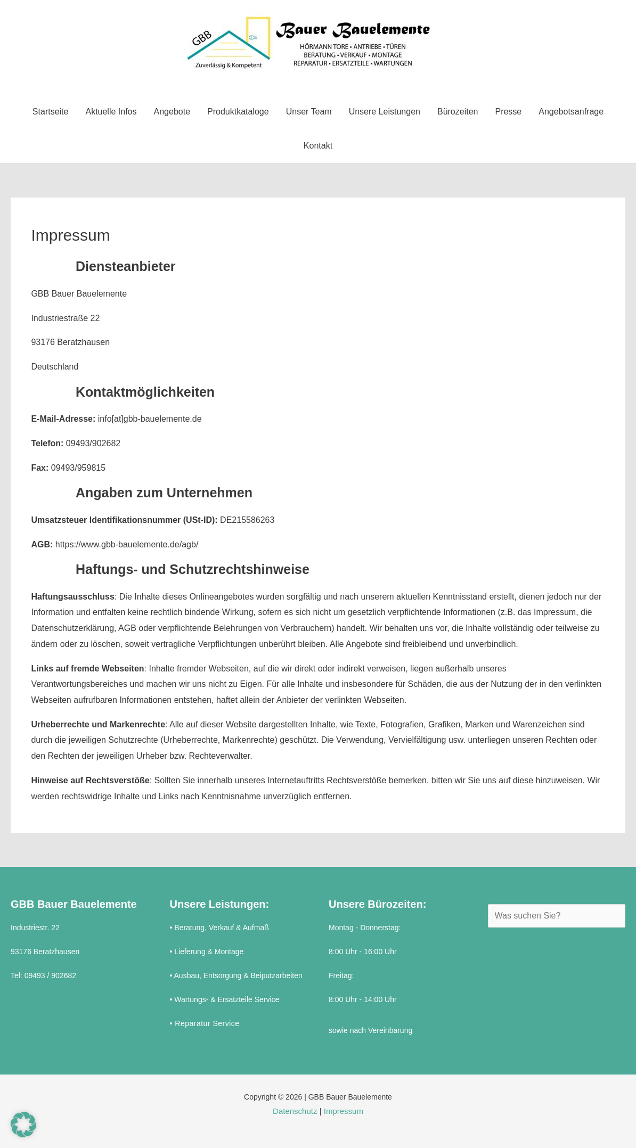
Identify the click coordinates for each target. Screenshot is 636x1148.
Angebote (172, 111)
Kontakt (318, 145)
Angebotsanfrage (571, 111)
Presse (508, 111)
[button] (23, 1124)
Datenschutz (295, 1111)
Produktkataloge (238, 111)
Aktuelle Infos (110, 111)
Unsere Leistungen (384, 111)
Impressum (343, 1111)
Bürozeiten (457, 111)
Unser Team (309, 111)
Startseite (50, 111)
